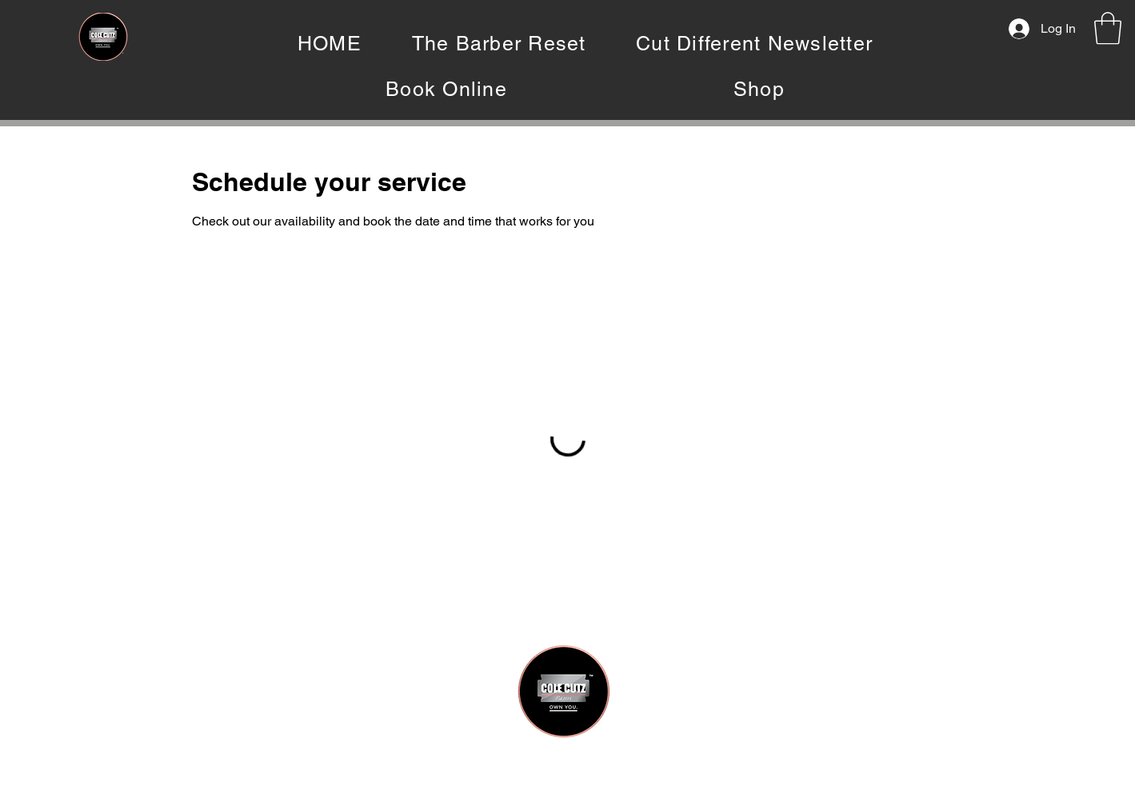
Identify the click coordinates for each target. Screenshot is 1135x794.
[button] (1107, 28)
